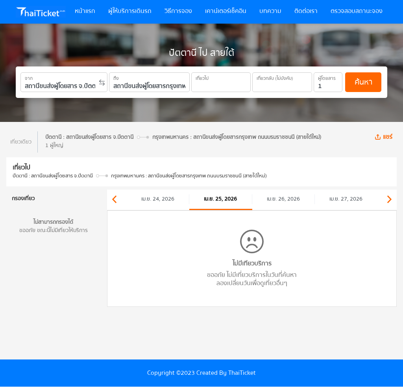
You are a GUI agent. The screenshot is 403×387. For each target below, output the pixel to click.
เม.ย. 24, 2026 (157, 199)
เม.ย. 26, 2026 (283, 199)
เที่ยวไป (202, 77)
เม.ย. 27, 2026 (345, 199)
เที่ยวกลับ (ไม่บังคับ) (275, 77)
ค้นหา (363, 82)
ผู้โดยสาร (327, 77)
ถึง (116, 77)
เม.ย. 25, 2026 (220, 199)
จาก (29, 77)
